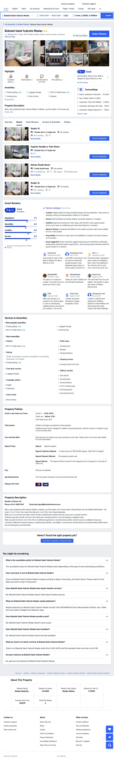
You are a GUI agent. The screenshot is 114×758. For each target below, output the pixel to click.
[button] (78, 4)
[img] (25, 53)
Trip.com (18, 673)
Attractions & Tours (51, 9)
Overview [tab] (9, 122)
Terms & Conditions (47, 733)
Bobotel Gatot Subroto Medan (24, 31)
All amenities (9, 99)
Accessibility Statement (48, 741)
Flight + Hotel (68, 9)
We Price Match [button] (81, 35)
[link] (67, 4)
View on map (82, 114)
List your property (82, 733)
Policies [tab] (67, 122)
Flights (15, 9)
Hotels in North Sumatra (56, 673)
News (42, 726)
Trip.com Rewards (82, 726)
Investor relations (82, 722)
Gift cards (91, 9)
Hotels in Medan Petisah (76, 673)
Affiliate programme (83, 730)
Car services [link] (35, 9)
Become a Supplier (83, 741)
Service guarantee (10, 726)
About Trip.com (45, 722)
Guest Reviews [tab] (32, 122)
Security (79, 745)
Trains (23, 9)
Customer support (10, 722)
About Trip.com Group (48, 745)
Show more (9, 112)
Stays (6, 9)
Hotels (26, 673)
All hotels (79, 737)
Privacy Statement (46, 737)
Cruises (81, 9)
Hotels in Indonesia (38, 673)
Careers (42, 730)
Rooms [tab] (19, 122)
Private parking (11, 326)
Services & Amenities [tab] (51, 122)
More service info (10, 730)
